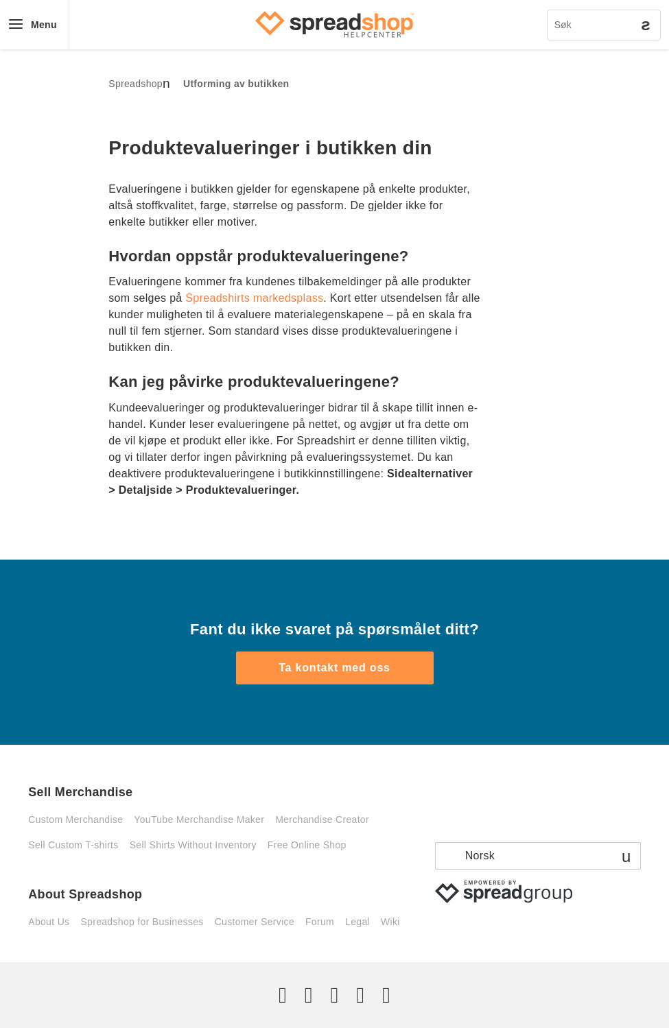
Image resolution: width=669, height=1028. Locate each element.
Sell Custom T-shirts (73, 844)
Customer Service (254, 921)
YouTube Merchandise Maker (199, 819)
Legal (357, 921)
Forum (319, 921)
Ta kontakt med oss (334, 667)
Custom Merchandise (75, 819)
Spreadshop (135, 83)
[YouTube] (386, 995)
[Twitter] (282, 995)
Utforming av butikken (236, 83)
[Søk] (604, 25)
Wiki (390, 921)
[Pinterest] (360, 995)
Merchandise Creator (322, 819)
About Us (48, 921)
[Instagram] (334, 995)
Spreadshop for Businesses (141, 921)
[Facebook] (308, 995)
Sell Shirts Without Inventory (193, 844)
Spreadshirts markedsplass (254, 298)
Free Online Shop (307, 844)
